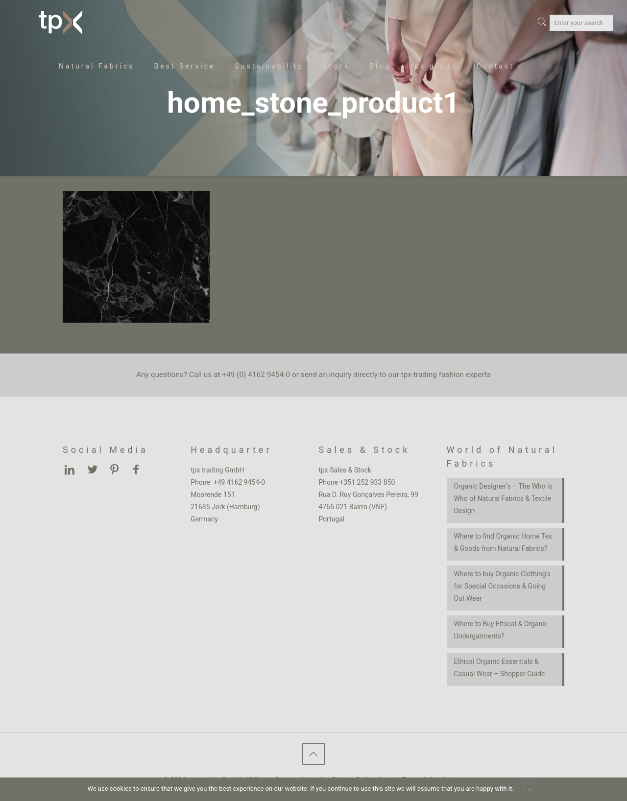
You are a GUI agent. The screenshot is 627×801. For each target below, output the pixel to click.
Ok (528, 789)
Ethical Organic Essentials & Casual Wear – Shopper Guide (499, 668)
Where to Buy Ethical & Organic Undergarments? (501, 630)
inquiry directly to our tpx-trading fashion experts (410, 374)
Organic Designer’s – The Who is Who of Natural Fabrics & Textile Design (503, 498)
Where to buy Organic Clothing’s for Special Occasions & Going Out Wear (502, 586)
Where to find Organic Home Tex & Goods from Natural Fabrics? (503, 542)
